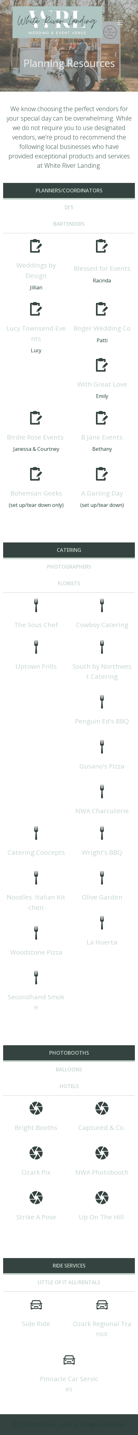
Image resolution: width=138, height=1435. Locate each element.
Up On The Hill (102, 1216)
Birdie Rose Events (35, 437)
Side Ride (36, 1323)
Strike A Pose (36, 1216)
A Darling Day (102, 493)
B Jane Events (102, 437)
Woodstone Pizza (36, 952)
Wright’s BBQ (102, 852)
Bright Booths (36, 1127)
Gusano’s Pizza (102, 766)
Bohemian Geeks (36, 493)
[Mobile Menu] (120, 22)
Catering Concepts (36, 852)
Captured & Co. (101, 1127)
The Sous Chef (36, 624)
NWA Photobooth (102, 1172)
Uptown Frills (36, 666)
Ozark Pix (36, 1172)
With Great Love (102, 384)
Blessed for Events (102, 268)
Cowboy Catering (102, 624)
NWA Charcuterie (102, 810)
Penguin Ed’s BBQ (102, 721)
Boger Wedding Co (102, 328)
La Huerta (102, 942)
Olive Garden (102, 897)
